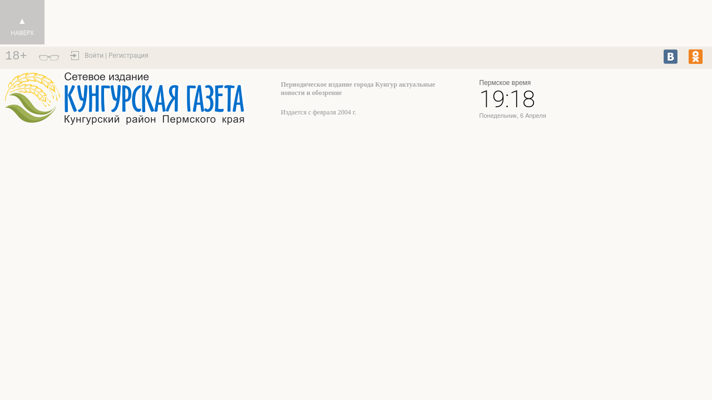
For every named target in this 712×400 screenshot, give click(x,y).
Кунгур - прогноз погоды (636, 94)
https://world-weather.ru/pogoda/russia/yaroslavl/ (635, 104)
